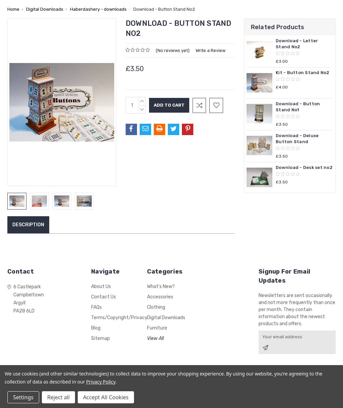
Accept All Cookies (106, 397)
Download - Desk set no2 (304, 167)
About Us (101, 286)
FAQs (96, 307)
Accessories (160, 297)
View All (155, 338)
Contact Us (103, 297)
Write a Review (210, 50)
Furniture (157, 328)
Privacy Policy (100, 381)
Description (28, 225)
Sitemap (100, 338)
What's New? (161, 286)
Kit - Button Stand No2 (303, 72)
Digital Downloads (166, 317)
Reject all (58, 397)
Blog (95, 328)
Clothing (156, 307)
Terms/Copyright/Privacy (119, 317)
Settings (23, 397)
